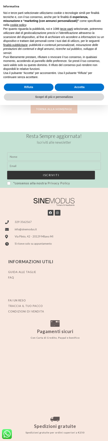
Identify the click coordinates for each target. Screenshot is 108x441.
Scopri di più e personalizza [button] (54, 96)
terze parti (66, 28)
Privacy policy (43, 432)
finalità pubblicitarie (15, 45)
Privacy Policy (59, 189)
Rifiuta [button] (28, 87)
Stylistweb (94, 432)
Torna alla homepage (54, 114)
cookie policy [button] (18, 25)
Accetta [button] (79, 87)
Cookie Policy (62, 432)
